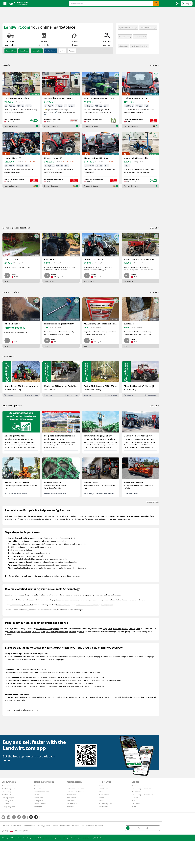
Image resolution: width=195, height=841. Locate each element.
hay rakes (42, 541)
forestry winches (50, 544)
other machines (107, 604)
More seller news (152, 501)
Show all (154, 65)
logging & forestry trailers (67, 544)
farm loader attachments (60, 568)
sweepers (47, 565)
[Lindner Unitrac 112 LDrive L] (100, 160)
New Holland (54, 538)
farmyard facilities (63, 604)
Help (4, 830)
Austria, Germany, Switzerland (76, 656)
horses (40, 599)
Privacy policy (43, 825)
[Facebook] (14, 817)
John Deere (38, 538)
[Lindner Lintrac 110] (61, 160)
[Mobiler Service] (100, 477)
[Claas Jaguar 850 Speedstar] (21, 100)
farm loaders (38, 565)
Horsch (81, 631)
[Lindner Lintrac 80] (21, 160)
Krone (48, 631)
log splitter (82, 544)
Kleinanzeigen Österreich (141, 788)
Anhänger (38, 806)
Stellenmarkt (71, 803)
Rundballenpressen (41, 791)
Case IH (132, 628)
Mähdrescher (39, 788)
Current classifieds (10, 292)
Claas (62, 538)
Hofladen (70, 806)
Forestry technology (148, 27)
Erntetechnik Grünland (75, 788)
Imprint (75, 825)
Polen (134, 806)
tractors (69, 594)
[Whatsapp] (24, 817)
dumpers (18, 550)
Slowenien (136, 803)
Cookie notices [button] (29, 825)
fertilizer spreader (36, 559)
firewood (116, 594)
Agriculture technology (128, 27)
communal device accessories (87, 604)
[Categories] (31, 817)
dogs (51, 599)
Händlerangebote (8, 788)
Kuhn (43, 631)
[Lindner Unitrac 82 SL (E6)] (140, 100)
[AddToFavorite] (36, 75)
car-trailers (27, 550)
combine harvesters (44, 562)
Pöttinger (54, 631)
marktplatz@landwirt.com (98, 838)
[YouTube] (3, 817)
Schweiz (135, 797)
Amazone (72, 631)
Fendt (46, 538)
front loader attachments (40, 568)
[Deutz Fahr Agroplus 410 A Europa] (100, 100)
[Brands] (36, 817)
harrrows (30, 547)
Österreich (136, 785)
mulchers (29, 553)
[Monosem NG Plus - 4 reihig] (140, 160)
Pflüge (36, 794)
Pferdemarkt (71, 797)
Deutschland (136, 791)
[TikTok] (19, 817)
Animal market (140, 36)
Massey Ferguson (13, 631)
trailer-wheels (38, 556)
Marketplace (36, 50)
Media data (16, 825)
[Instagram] (8, 817)
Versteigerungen (7, 797)
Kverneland (63, 631)
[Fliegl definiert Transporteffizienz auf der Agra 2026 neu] (61, 432)
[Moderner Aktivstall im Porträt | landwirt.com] (61, 379)
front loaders (25, 568)
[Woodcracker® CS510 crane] (21, 477)
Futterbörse (71, 800)
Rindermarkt (71, 794)
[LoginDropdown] (187, 3)
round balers (61, 541)
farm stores (98, 594)
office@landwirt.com (31, 710)
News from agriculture (12, 405)
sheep (46, 599)
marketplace (41, 519)
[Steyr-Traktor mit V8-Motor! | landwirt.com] (140, 379)
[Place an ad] (178, 3)
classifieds (24, 50)
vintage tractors (71, 538)
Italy (91, 656)
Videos (62, 50)
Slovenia (104, 656)
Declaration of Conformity (92, 825)
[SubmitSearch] (156, 3)
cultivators (39, 547)
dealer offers (11, 50)
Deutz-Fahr (103, 806)
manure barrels (49, 559)
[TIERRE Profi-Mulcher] (140, 477)
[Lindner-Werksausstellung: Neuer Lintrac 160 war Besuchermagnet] (140, 432)
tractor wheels (26, 556)
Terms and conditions (61, 825)
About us (5, 825)
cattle (35, 599)
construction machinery (56, 594)
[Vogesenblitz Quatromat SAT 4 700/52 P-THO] (61, 100)
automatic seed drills (42, 553)
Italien (134, 800)
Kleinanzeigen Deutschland (142, 794)
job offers (81, 599)
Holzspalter (38, 800)
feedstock (107, 594)
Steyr (105, 628)
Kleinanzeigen (6, 791)
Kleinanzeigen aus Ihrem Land (16, 227)
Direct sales (123, 46)
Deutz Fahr (36, 631)
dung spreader (61, 559)
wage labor (104, 599)
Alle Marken (5, 803)
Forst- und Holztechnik (75, 791)
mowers (34, 541)
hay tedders (51, 541)
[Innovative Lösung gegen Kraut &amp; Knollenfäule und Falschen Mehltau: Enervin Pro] (100, 432)
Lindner (125, 628)
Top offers (6, 65)
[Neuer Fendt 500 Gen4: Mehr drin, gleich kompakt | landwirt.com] (21, 379)
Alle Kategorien (7, 800)
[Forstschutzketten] (61, 477)
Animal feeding (125, 36)
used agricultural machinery (81, 516)
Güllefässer (38, 797)
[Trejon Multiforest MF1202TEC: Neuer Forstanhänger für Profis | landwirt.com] (100, 379)
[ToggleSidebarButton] (4, 3)
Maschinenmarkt (7, 785)
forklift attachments (78, 568)
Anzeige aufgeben (8, 806)
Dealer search (50, 50)
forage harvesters (70, 562)
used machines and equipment (47, 628)
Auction (72, 50)
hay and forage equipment (83, 594)
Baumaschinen (40, 803)
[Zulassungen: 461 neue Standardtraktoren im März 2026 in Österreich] (21, 432)
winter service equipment (61, 565)
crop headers (58, 562)
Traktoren (38, 785)
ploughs (48, 547)
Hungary (97, 656)
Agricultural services (139, 46)
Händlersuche (6, 794)
